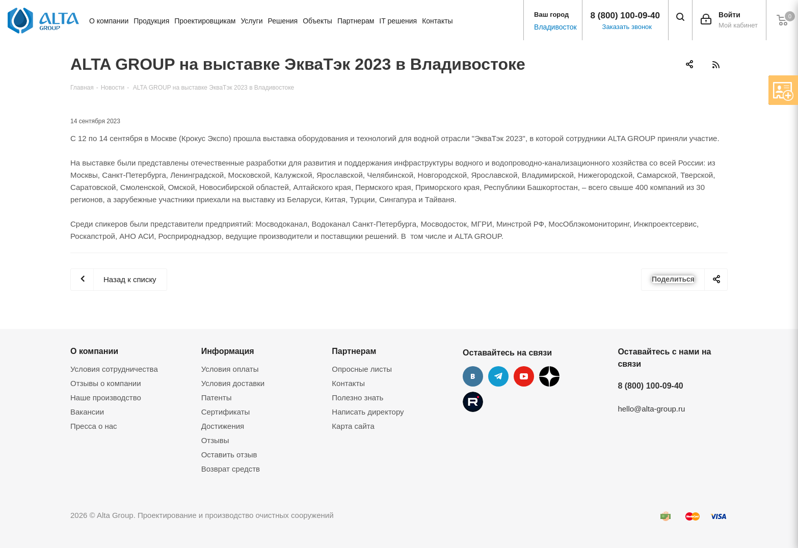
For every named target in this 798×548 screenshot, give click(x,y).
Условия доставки (232, 383)
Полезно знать (357, 397)
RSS (716, 64)
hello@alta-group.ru (651, 408)
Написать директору (368, 411)
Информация (227, 350)
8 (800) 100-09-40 (625, 15)
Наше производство (105, 397)
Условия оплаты (230, 369)
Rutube (473, 402)
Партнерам (354, 350)
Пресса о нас (93, 426)
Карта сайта (353, 426)
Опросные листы (362, 369)
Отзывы (215, 440)
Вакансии (87, 411)
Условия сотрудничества (114, 369)
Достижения (223, 426)
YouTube (524, 376)
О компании (94, 350)
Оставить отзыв (229, 454)
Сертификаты (225, 411)
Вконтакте (473, 376)
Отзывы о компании (105, 383)
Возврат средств (230, 468)
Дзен (549, 376)
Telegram (498, 376)
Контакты (348, 383)
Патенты (216, 397)
